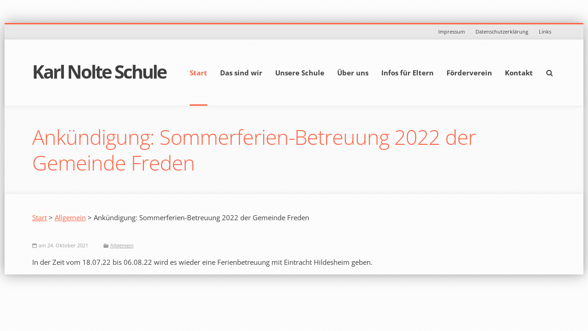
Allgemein (70, 217)
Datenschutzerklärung (501, 31)
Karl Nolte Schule (99, 71)
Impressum (451, 31)
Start (198, 72)
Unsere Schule (299, 72)
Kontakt (519, 72)
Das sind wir (241, 72)
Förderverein (469, 72)
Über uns (352, 72)
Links (545, 31)
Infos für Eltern (407, 72)
